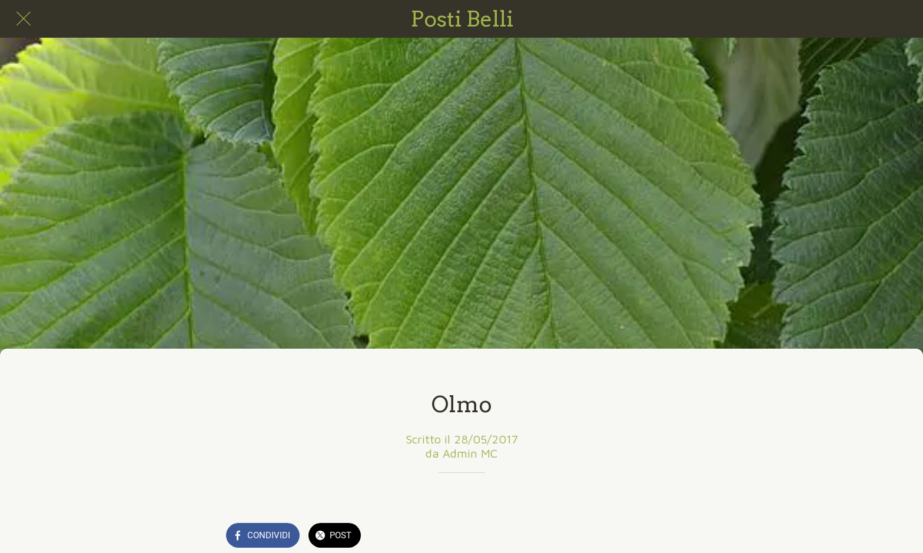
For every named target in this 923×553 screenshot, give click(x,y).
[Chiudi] (23, 19)
